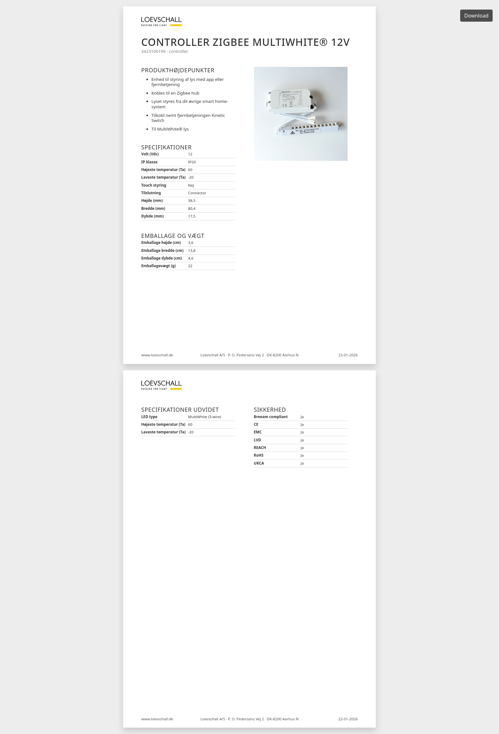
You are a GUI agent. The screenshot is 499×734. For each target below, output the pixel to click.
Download (476, 15)
